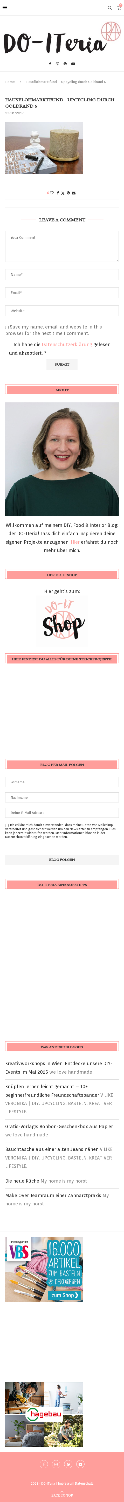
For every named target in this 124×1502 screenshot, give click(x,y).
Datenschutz (84, 1483)
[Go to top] (62, 1495)
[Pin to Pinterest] (68, 193)
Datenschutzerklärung (67, 344)
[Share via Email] (73, 193)
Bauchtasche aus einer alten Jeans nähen (52, 1149)
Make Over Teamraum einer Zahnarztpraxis (53, 1195)
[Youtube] (73, 64)
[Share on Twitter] (63, 193)
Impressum (66, 1483)
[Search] (109, 7)
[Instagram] (57, 64)
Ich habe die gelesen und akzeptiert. (60, 348)
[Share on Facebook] (58, 193)
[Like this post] (52, 193)
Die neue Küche (22, 1181)
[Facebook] (50, 64)
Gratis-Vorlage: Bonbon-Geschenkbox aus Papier (59, 1126)
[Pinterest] (65, 64)
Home (10, 82)
